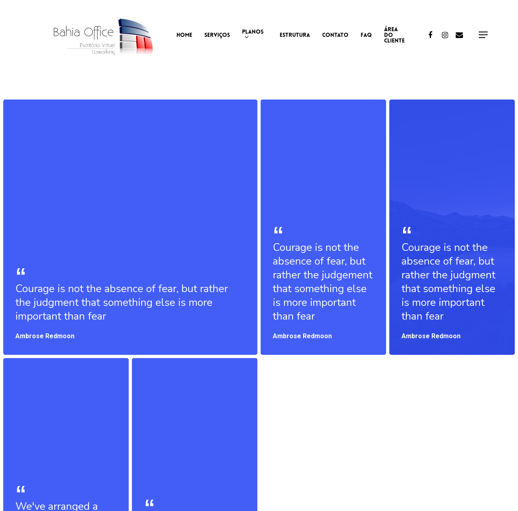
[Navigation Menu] (483, 35)
